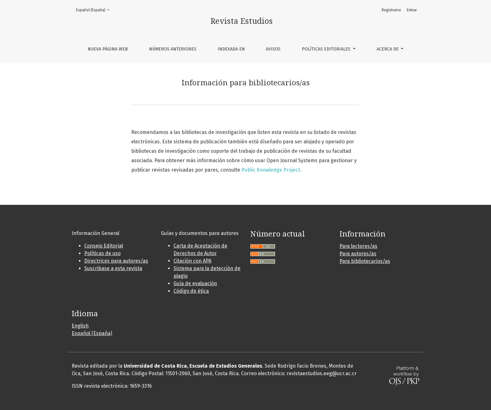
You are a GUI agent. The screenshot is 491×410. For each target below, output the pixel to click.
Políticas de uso (102, 253)
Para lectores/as (358, 246)
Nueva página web (108, 49)
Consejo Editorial (103, 246)
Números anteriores (172, 49)
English (80, 326)
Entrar (412, 10)
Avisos (273, 49)
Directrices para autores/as (116, 261)
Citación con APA (192, 261)
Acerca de (388, 49)
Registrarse (391, 10)
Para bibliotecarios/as (364, 261)
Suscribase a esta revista (113, 268)
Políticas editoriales (327, 49)
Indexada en (231, 49)
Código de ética (191, 291)
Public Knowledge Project (270, 170)
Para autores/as (357, 254)
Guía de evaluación (195, 283)
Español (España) (94, 9)
